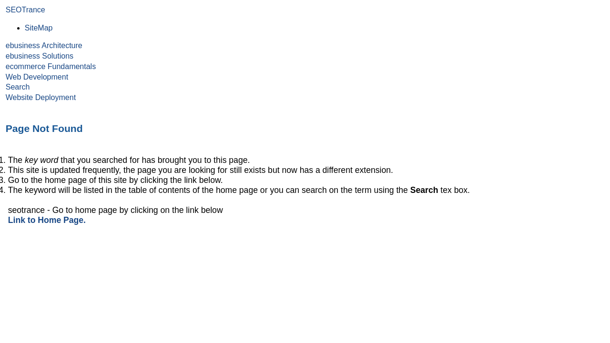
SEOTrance (25, 10)
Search (18, 87)
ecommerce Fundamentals (51, 66)
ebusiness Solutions (39, 56)
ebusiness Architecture (44, 45)
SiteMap (39, 28)
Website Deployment (41, 97)
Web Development (37, 77)
